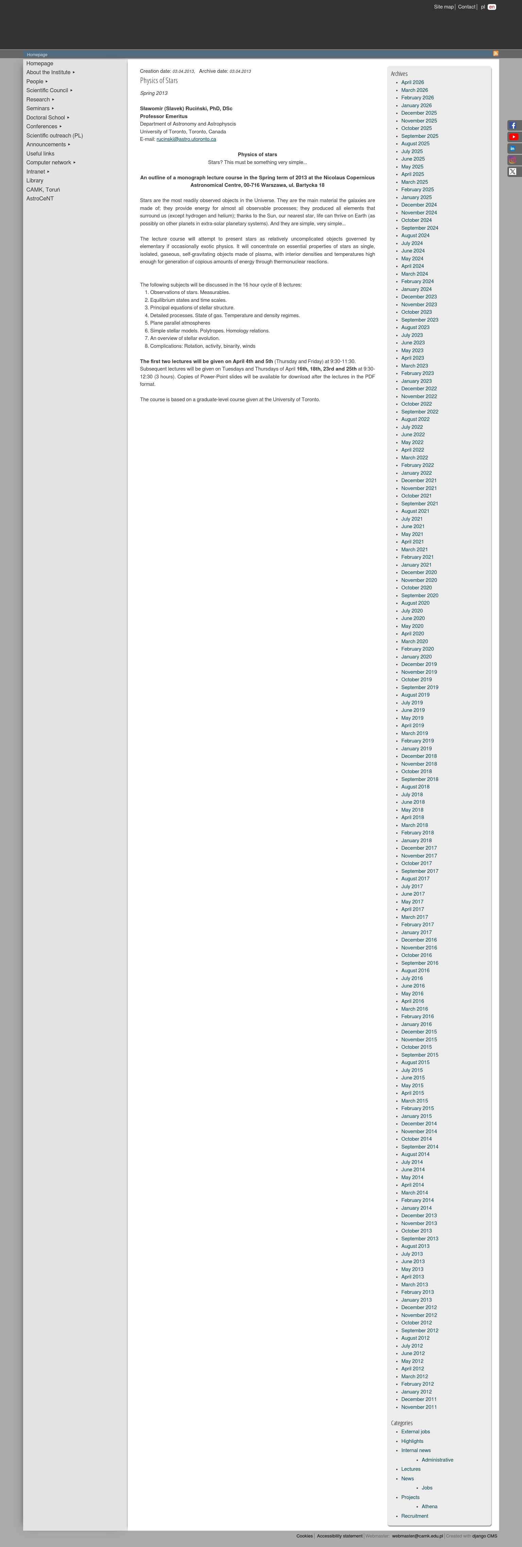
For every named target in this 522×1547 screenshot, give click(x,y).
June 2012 (413, 1353)
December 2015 (419, 1032)
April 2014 (412, 1185)
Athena (429, 1506)
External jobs (415, 1431)
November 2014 (419, 1131)
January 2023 (416, 381)
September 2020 (419, 595)
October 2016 (416, 955)
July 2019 (412, 702)
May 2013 (412, 1269)
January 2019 (416, 748)
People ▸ (38, 81)
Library (35, 180)
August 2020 (415, 603)
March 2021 (414, 549)
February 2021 (417, 557)
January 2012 (416, 1392)
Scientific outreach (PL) (55, 136)
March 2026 (414, 90)
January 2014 (416, 1208)
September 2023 (419, 320)
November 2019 (419, 672)
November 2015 (419, 1039)
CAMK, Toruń (43, 190)
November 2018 (419, 764)
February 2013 (417, 1292)
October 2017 (416, 863)
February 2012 (417, 1384)
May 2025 (412, 166)
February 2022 (417, 465)
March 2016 (414, 1009)
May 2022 (412, 442)
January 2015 (416, 1116)
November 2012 (419, 1315)
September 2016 (419, 963)
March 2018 (414, 825)
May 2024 (412, 258)
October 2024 (416, 220)
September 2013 (419, 1238)
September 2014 (419, 1147)
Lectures (411, 1469)
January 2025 (416, 197)
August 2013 (415, 1246)
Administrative (437, 1460)
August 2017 (415, 878)
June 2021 (413, 526)
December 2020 (419, 572)
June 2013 (413, 1261)
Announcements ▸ (49, 144)
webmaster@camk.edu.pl (417, 1536)
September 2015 (419, 1055)
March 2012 (414, 1376)
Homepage (40, 63)
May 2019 (412, 718)
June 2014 (413, 1169)
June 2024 (413, 251)
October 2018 (416, 771)
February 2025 (417, 189)
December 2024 (419, 205)
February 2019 (417, 741)
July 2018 (412, 794)
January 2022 (416, 473)
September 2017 (419, 871)
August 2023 (415, 327)
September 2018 (419, 779)
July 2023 (412, 335)
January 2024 (416, 289)
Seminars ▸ (41, 108)
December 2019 (419, 664)
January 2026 (416, 105)
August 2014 (415, 1154)
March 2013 (414, 1284)
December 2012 (419, 1307)
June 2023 (413, 342)
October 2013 (416, 1231)
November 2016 (419, 947)
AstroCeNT (40, 198)
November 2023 (419, 304)
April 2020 (412, 633)
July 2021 (412, 519)
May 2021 (412, 534)
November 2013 (419, 1223)
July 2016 (412, 978)
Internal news (416, 1450)
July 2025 (412, 151)
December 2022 (419, 388)
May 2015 (412, 1085)
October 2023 (416, 312)
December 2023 (419, 296)
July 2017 (412, 886)
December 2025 (419, 113)
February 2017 (417, 924)
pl (483, 7)
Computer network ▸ (52, 162)
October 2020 (416, 587)
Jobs (427, 1488)
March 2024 (414, 274)
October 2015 (416, 1047)
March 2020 (414, 641)
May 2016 (412, 993)
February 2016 (417, 1016)
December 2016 (419, 940)
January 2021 (416, 565)
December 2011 (419, 1399)
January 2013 (416, 1300)
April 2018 (412, 817)
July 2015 (412, 1070)
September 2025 (419, 136)
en (491, 7)
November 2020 (419, 580)
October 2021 (416, 496)
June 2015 (413, 1077)
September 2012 (419, 1330)
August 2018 (415, 786)
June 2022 (413, 434)
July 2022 (412, 427)
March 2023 (414, 366)
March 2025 (414, 182)
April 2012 (412, 1368)
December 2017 (419, 848)
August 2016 (415, 970)
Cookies (305, 1536)
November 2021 (419, 488)
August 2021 (415, 511)
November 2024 (419, 212)
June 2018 (413, 802)
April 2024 (412, 266)
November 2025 (419, 121)
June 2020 (413, 618)
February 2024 (417, 281)
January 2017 (416, 932)
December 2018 (419, 756)
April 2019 (412, 725)
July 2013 (412, 1254)
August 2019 (415, 695)
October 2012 (416, 1322)
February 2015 (417, 1108)
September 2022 (419, 411)
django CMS (484, 1536)
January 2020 (416, 656)
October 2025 (416, 128)
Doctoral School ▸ (48, 117)
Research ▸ (41, 99)
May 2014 (412, 1177)
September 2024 (419, 228)
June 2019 (413, 710)
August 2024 (415, 235)
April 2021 (412, 541)
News (407, 1478)
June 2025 (413, 159)
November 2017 (419, 856)
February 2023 (417, 373)
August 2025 (415, 143)
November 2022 (419, 396)
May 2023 (412, 350)
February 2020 (417, 649)
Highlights (412, 1441)
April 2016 (412, 1001)
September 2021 (419, 503)
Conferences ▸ (45, 126)
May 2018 (412, 810)
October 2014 (416, 1139)
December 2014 (419, 1123)
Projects (410, 1497)
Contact (466, 7)
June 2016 (413, 986)
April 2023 (412, 358)
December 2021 (419, 480)
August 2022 (415, 419)
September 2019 (419, 687)
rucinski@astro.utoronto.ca (186, 139)
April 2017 (412, 909)
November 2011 (419, 1407)
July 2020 (412, 611)
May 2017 (412, 902)
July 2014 (412, 1162)
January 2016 (416, 1024)
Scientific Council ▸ (50, 90)
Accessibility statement (340, 1536)
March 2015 (414, 1101)
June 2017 (413, 894)
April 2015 (412, 1093)
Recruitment (414, 1516)
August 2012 (415, 1338)
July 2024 (412, 243)
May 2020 (412, 626)
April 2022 (412, 450)
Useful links (41, 154)
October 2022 (416, 404)
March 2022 (414, 457)
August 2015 (415, 1062)
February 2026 (417, 97)
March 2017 (414, 917)
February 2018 (417, 832)
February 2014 (417, 1200)
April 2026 (412, 82)
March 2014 (414, 1192)
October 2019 (416, 679)
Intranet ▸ (38, 172)
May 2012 (412, 1361)
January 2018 (416, 840)
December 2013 (419, 1215)
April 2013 (412, 1277)
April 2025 (412, 174)
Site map (444, 7)
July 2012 (412, 1346)
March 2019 (414, 733)
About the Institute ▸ (51, 72)
